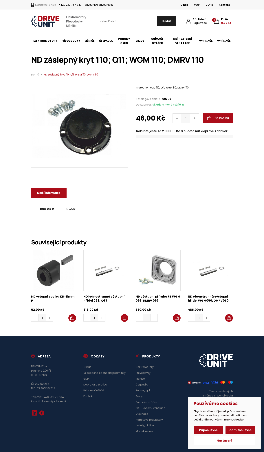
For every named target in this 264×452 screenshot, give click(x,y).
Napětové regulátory (149, 420)
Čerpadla (106, 41)
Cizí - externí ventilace (182, 41)
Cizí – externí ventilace (150, 408)
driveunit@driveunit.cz (99, 5)
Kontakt (224, 5)
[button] (72, 318)
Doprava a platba (95, 384)
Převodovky (71, 41)
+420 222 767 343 (70, 5)
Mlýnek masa (144, 431)
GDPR (209, 5)
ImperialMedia (223, 395)
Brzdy (139, 41)
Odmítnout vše (240, 430)
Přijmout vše (208, 430)
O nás (184, 5)
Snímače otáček (157, 41)
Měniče (90, 41)
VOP (197, 5)
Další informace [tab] (48, 193)
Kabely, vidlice (145, 425)
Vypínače (206, 41)
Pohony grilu (124, 41)
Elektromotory (45, 41)
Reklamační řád (93, 390)
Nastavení (224, 440)
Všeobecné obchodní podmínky (104, 373)
